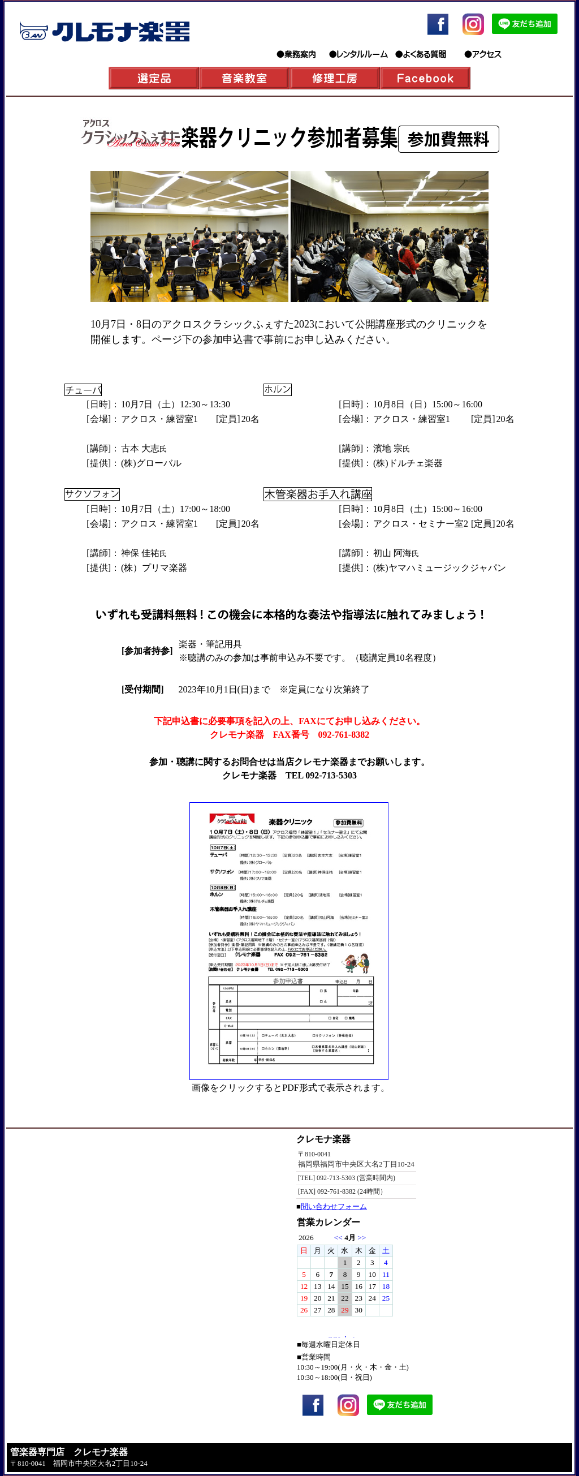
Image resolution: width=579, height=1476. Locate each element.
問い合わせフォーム (334, 1206)
